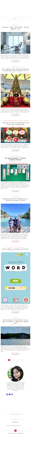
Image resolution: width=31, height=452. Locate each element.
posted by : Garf (12, 30)
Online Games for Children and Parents (15, 250)
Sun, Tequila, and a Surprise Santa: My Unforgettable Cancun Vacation (15, 70)
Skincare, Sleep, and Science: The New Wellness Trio (15, 28)
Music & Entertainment (13, 122)
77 (18, 360)
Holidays (14, 66)
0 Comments (19, 73)
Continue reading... (15, 61)
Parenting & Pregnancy (23, 122)
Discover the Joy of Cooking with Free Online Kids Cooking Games (15, 125)
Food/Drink (5, 122)
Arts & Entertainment (15, 157)
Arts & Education (10, 248)
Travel (17, 66)
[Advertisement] (15, 10)
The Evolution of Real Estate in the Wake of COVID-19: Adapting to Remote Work (15, 322)
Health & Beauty (15, 25)
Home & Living (15, 198)
